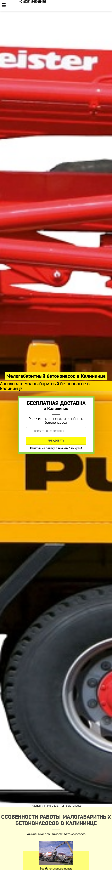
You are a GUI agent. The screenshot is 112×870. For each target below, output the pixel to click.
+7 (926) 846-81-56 (32, 1)
